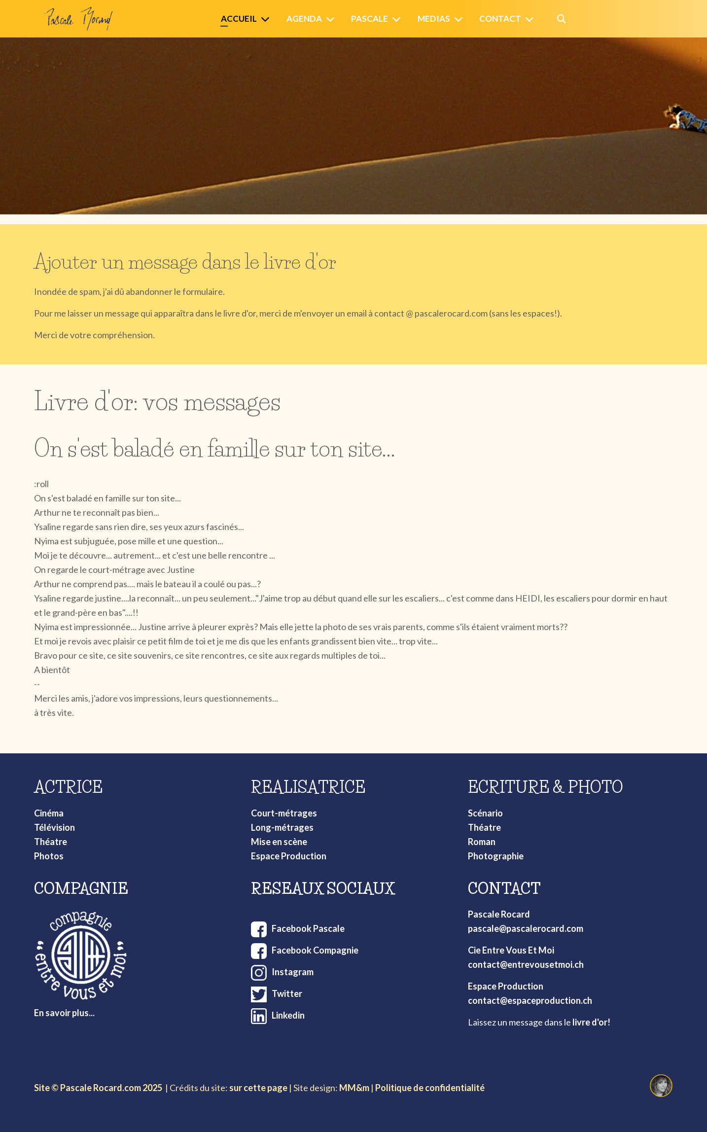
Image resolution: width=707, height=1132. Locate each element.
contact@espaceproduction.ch (530, 1000)
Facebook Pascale (308, 928)
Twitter (287, 993)
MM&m (354, 1087)
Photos (49, 855)
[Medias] (460, 19)
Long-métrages (282, 827)
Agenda (304, 18)
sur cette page (258, 1087)
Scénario (485, 813)
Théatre (50, 841)
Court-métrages (284, 813)
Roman (481, 841)
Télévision (54, 827)
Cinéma (49, 813)
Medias (434, 18)
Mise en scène (279, 841)
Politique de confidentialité (430, 1087)
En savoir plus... (64, 1012)
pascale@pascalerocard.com (525, 928)
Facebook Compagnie (315, 950)
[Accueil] (267, 19)
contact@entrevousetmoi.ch (526, 964)
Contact (500, 18)
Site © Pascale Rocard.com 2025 (98, 1087)
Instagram (293, 971)
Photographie (496, 855)
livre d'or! (591, 1022)
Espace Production (288, 855)
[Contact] (531, 19)
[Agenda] (332, 19)
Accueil (239, 18)
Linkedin (288, 1015)
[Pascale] (398, 19)
